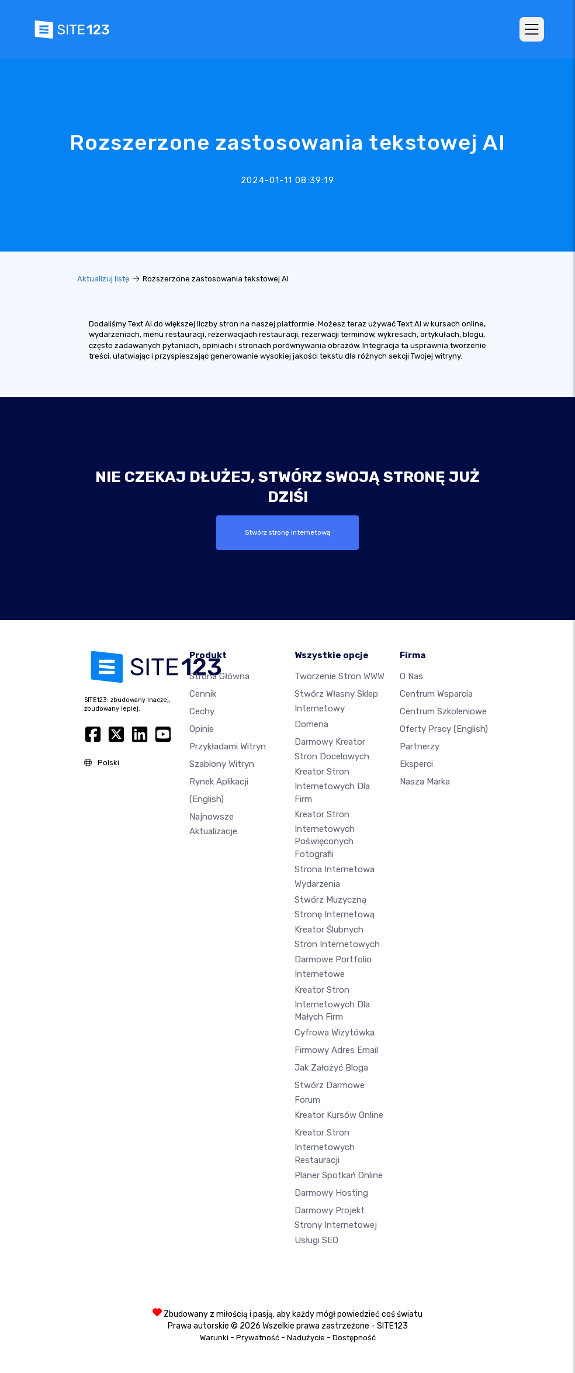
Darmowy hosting (331, 1193)
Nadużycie (306, 1337)
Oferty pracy (444, 729)
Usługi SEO (316, 1240)
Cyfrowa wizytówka (335, 1032)
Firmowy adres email (336, 1050)
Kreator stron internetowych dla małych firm (332, 1003)
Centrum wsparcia (436, 694)
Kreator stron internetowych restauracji (325, 1146)
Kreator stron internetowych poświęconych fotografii (325, 834)
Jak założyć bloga (331, 1067)
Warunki (214, 1337)
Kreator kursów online (339, 1115)
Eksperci (416, 764)
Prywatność (257, 1337)
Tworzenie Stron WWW (340, 676)
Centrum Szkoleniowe (443, 711)
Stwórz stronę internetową (287, 532)
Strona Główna (219, 676)
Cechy (201, 711)
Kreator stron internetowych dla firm (332, 785)
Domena (311, 724)
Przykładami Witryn (227, 746)
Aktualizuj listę (103, 278)
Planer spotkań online (339, 1175)
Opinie (201, 729)
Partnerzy (419, 746)
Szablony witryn (221, 764)
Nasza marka (425, 781)
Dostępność (354, 1337)
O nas (411, 676)
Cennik (202, 694)
